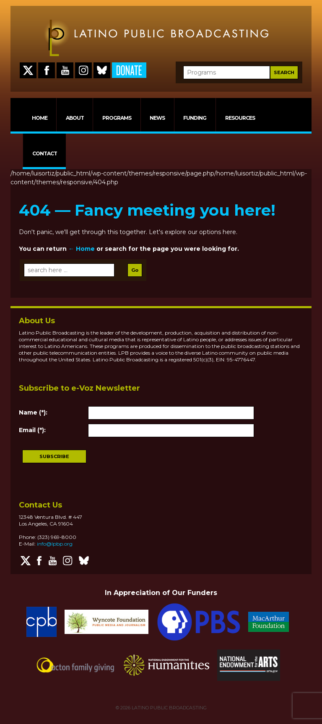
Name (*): (33, 412)
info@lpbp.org (55, 544)
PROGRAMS (116, 118)
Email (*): (32, 430)
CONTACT (44, 153)
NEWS (157, 118)
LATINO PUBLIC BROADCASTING (168, 708)
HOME (39, 118)
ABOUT (75, 118)
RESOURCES (240, 118)
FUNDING (194, 118)
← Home (81, 248)
